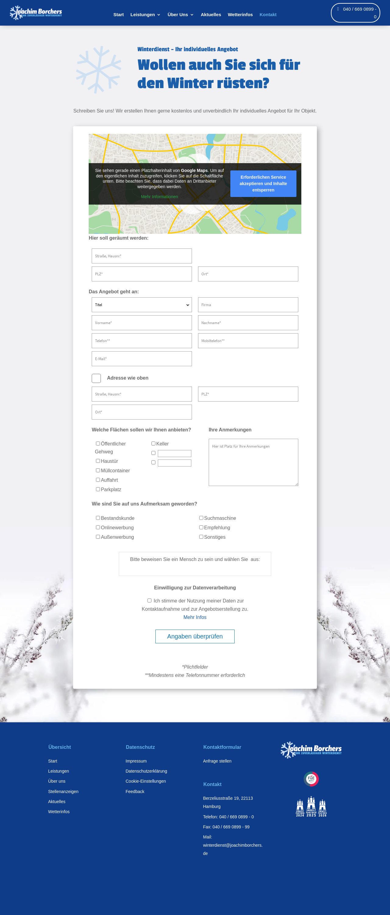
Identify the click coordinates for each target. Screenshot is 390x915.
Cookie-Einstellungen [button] (146, 781)
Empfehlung (214, 527)
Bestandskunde (115, 518)
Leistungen (142, 15)
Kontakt (268, 15)
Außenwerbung (115, 537)
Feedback (135, 791)
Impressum (136, 761)
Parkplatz (108, 489)
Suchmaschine (217, 518)
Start (118, 15)
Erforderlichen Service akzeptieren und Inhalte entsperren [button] (263, 183)
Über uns (57, 781)
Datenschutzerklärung (146, 771)
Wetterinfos (240, 15)
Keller (160, 443)
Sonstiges (212, 537)
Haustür (107, 461)
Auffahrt (107, 480)
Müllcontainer (113, 470)
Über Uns (178, 15)
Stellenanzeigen (63, 791)
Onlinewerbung (115, 527)
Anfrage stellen (217, 761)
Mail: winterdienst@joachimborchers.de (233, 845)
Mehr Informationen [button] (159, 196)
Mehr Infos (195, 617)
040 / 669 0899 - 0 (359, 13)
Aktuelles (211, 15)
